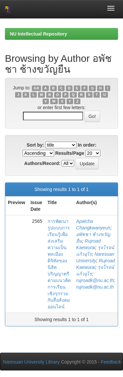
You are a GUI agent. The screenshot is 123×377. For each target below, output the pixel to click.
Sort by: (35, 145)
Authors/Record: (42, 163)
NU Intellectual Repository (38, 33)
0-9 (36, 88)
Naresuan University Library (31, 362)
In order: (87, 145)
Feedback (111, 362)
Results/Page (69, 153)
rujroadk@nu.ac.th (95, 280)
